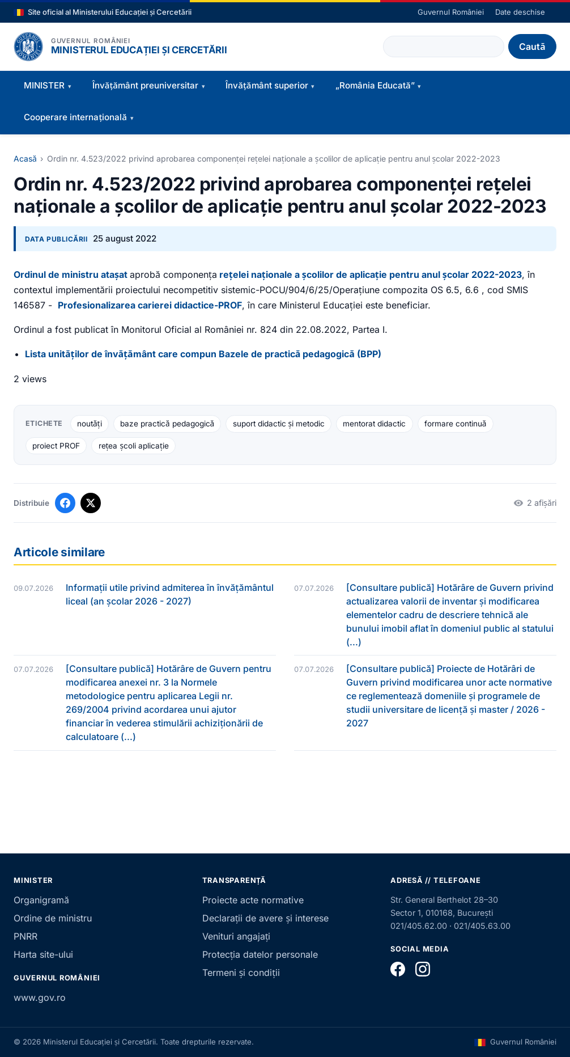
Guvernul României (451, 11)
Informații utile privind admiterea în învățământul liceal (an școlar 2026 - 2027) (170, 594)
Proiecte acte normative (253, 900)
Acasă (25, 158)
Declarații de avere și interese (265, 918)
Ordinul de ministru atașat (70, 274)
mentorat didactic (374, 423)
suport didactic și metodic (279, 423)
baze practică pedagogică (167, 423)
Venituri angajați (236, 936)
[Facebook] (397, 969)
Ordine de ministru (53, 918)
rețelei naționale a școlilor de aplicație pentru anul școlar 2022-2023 (370, 274)
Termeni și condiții (241, 972)
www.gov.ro (40, 997)
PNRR (25, 936)
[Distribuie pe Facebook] (65, 503)
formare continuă (455, 423)
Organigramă (41, 900)
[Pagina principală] (28, 46)
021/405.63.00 (482, 926)
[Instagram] (422, 969)
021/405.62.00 (418, 926)
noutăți (89, 423)
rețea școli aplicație (134, 445)
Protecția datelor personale (260, 954)
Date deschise (520, 11)
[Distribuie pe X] (90, 503)
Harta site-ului (43, 954)
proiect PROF (56, 445)
